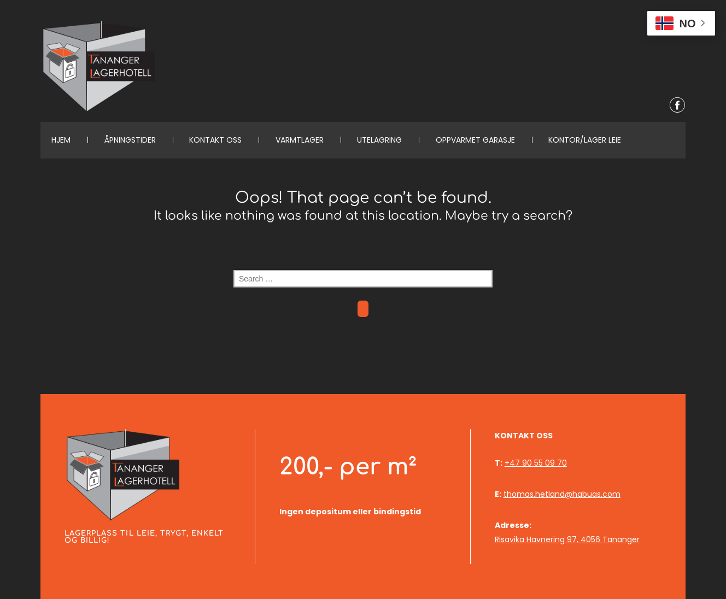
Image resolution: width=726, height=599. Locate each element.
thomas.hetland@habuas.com (561, 494)
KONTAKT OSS (215, 139)
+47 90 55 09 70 (536, 462)
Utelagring (379, 139)
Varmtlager (300, 139)
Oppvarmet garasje (475, 139)
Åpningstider (130, 139)
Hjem (61, 139)
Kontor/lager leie (584, 139)
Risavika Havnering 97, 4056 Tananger (567, 539)
